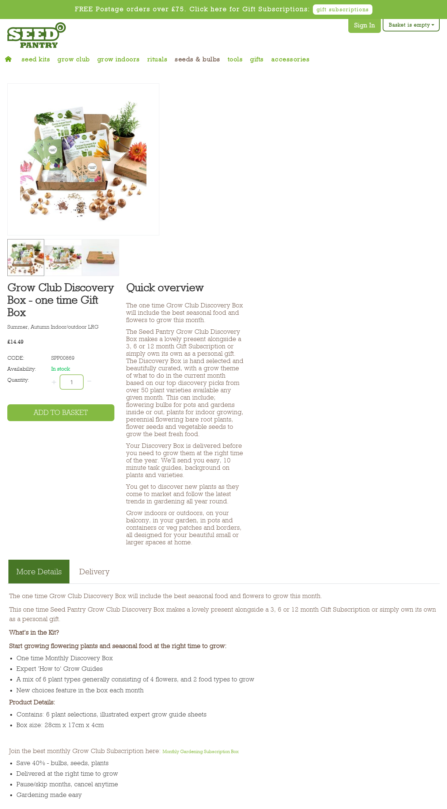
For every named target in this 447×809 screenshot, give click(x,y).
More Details (39, 571)
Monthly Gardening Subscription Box (201, 751)
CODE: (15, 358)
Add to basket (61, 412)
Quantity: (18, 380)
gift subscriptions (343, 9)
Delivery (94, 571)
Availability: (21, 369)
